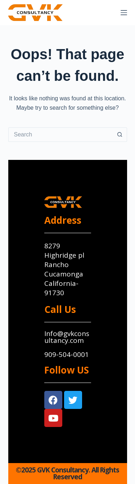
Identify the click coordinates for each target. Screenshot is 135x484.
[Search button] (120, 134)
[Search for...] (60, 134)
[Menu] (124, 12)
